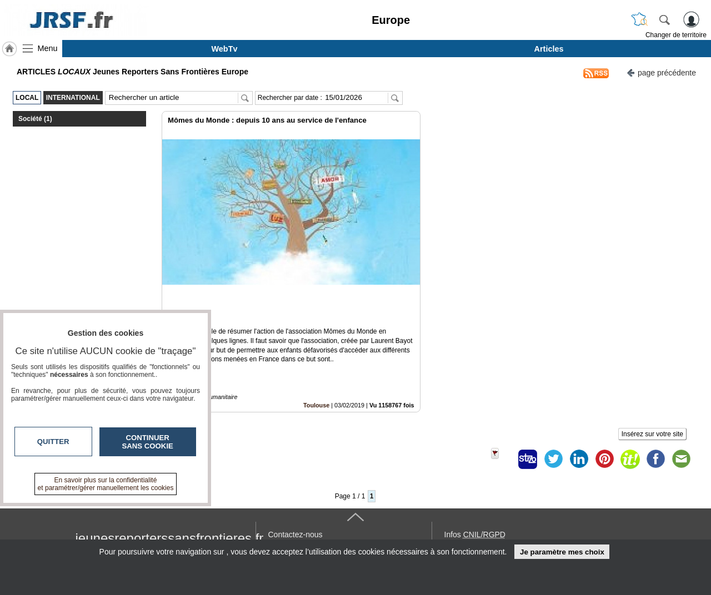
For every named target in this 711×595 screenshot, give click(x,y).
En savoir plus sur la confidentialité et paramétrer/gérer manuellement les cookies (106, 484)
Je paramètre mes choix (562, 552)
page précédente (661, 72)
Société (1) (35, 119)
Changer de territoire (676, 35)
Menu (48, 48)
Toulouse (316, 367)
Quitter (53, 441)
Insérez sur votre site (652, 396)
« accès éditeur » (474, 533)
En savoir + (287, 509)
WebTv (225, 48)
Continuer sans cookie (147, 441)
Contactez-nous (295, 496)
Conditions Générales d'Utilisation (502, 509)
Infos (474, 496)
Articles (549, 48)
